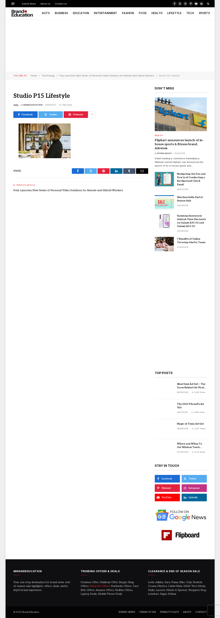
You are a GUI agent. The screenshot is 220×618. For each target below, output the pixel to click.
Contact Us (61, 3)
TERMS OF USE (147, 612)
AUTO (46, 13)
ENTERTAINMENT (105, 13)
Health (159, 135)
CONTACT (201, 612)
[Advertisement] (110, 45)
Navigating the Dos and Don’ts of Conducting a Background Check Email (191, 179)
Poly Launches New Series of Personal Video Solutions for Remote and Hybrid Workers (68, 190)
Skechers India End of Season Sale (190, 199)
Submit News (29, 3)
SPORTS (204, 13)
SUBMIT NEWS (127, 612)
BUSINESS (61, 13)
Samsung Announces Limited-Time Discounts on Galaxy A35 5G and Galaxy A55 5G (191, 221)
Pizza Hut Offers (100, 586)
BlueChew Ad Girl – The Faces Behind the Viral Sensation (191, 386)
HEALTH (156, 13)
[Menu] (12, 3)
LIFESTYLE (174, 13)
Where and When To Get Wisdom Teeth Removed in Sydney (189, 445)
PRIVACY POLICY (169, 612)
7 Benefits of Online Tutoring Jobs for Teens (191, 240)
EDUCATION (81, 13)
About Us (45, 3)
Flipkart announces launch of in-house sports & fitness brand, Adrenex (179, 144)
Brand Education (32, 105)
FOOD (143, 13)
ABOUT (187, 612)
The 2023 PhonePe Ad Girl (190, 406)
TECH (190, 13)
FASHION (128, 13)
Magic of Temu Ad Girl (190, 423)
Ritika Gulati (164, 153)
